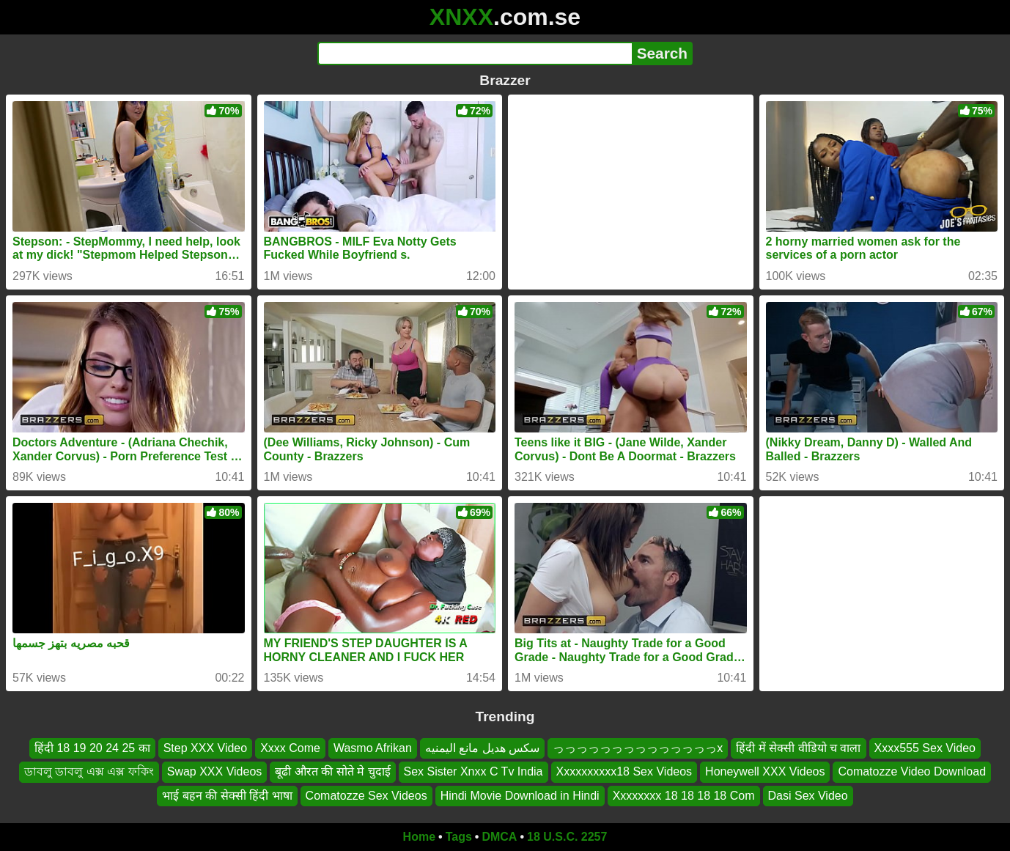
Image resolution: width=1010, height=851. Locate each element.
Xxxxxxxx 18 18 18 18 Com (684, 795)
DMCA (499, 836)
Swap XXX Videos (214, 772)
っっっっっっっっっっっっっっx (638, 748)
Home (419, 836)
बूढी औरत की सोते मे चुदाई (332, 772)
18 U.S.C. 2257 (567, 836)
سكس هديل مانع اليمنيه (482, 748)
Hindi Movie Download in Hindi (520, 795)
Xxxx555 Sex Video (925, 748)
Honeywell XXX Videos (765, 772)
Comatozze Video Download (912, 772)
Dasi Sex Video (808, 795)
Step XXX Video (205, 748)
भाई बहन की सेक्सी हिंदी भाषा (227, 795)
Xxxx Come (290, 748)
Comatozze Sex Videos (366, 795)
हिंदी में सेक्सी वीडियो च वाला (798, 748)
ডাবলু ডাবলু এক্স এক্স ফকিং (89, 772)
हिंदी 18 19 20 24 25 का (92, 748)
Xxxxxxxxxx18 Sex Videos (624, 772)
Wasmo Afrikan (372, 748)
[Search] (474, 53)
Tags (459, 836)
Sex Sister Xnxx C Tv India (473, 772)
